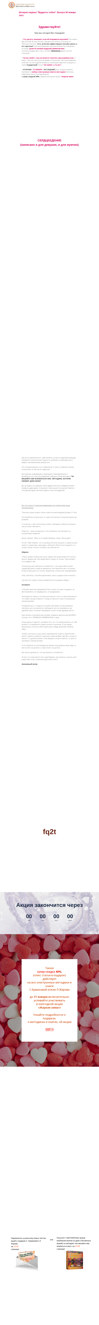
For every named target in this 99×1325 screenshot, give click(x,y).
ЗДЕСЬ (49, 1029)
